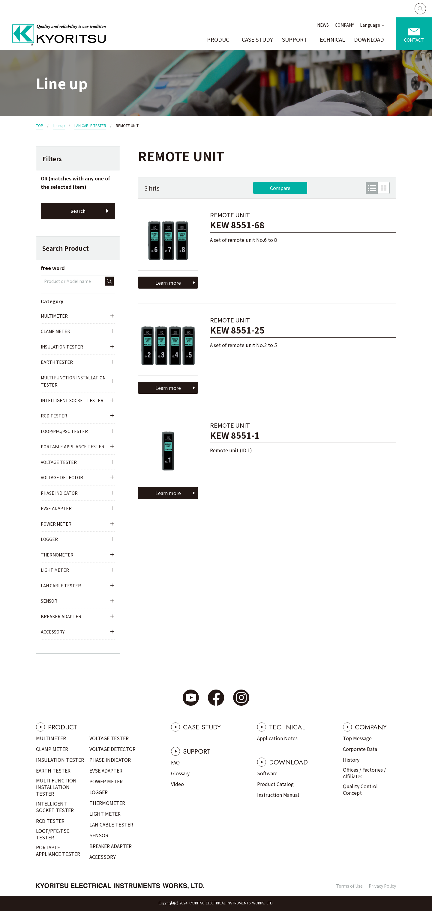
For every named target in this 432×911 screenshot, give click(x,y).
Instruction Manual (278, 794)
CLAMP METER (55, 331)
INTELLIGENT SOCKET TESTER (72, 400)
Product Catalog (275, 784)
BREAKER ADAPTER (61, 616)
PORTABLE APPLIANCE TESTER (72, 447)
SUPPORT (294, 39)
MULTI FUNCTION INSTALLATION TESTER (73, 381)
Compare (280, 187)
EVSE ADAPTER (56, 508)
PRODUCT (220, 39)
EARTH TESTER (57, 362)
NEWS (323, 25)
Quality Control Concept (360, 789)
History (351, 759)
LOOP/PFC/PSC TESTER (64, 431)
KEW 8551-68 (237, 225)
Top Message (357, 738)
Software (267, 773)
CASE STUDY (257, 39)
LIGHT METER (55, 570)
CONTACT (414, 40)
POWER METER (56, 524)
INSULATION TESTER (62, 347)
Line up (59, 125)
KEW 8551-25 (237, 330)
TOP (39, 125)
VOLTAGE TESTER (59, 462)
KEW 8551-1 (235, 435)
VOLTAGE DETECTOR (62, 477)
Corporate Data (360, 749)
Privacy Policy (382, 886)
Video (177, 784)
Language (370, 25)
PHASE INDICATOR (59, 493)
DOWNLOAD (369, 39)
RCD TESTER (54, 416)
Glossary (180, 773)
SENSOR (49, 601)
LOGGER (49, 539)
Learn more (168, 282)
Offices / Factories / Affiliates (364, 772)
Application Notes (277, 738)
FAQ (175, 762)
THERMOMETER (57, 555)
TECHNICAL (330, 39)
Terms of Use (349, 886)
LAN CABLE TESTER (90, 125)
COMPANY (344, 25)
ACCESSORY (52, 632)
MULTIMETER (54, 316)
